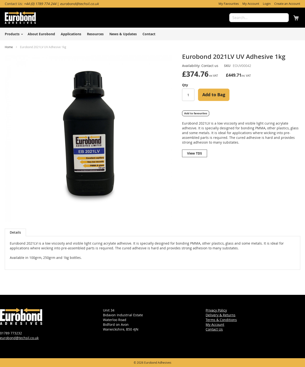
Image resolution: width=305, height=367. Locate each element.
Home (9, 47)
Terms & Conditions (221, 319)
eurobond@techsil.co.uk (19, 338)
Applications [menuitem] (71, 34)
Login (267, 3)
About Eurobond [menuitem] (41, 34)
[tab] (15, 232)
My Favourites (229, 3)
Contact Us (214, 329)
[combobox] (259, 17)
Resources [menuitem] (95, 34)
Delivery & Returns (220, 315)
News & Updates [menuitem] (123, 34)
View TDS (194, 153)
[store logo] (20, 17)
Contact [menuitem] (148, 34)
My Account (250, 3)
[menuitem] (13, 34)
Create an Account (287, 3)
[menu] (152, 34)
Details (15, 232)
